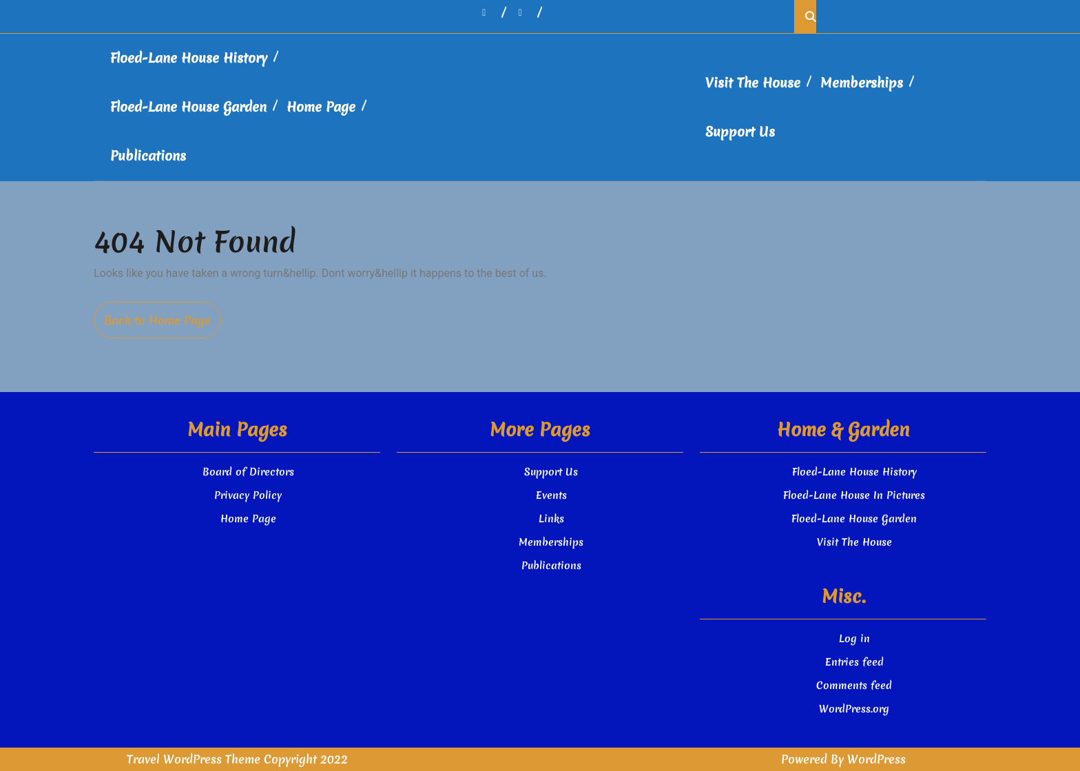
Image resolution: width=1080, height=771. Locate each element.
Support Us (740, 132)
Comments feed (854, 685)
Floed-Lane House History (188, 58)
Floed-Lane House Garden (188, 107)
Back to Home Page (162, 324)
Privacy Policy (248, 495)
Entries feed (854, 662)
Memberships (861, 83)
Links (551, 519)
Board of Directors (248, 472)
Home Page (321, 107)
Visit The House (752, 83)
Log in (854, 639)
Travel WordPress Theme (193, 759)
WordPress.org (854, 709)
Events (551, 495)
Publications (148, 156)
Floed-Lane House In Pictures (854, 495)
